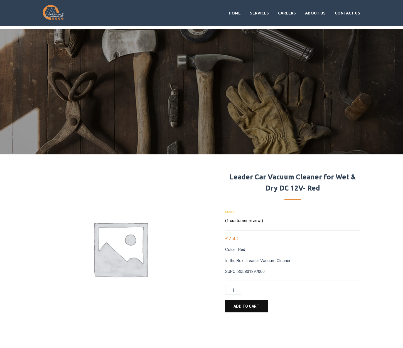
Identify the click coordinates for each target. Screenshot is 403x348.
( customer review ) (244, 220)
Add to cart (246, 306)
